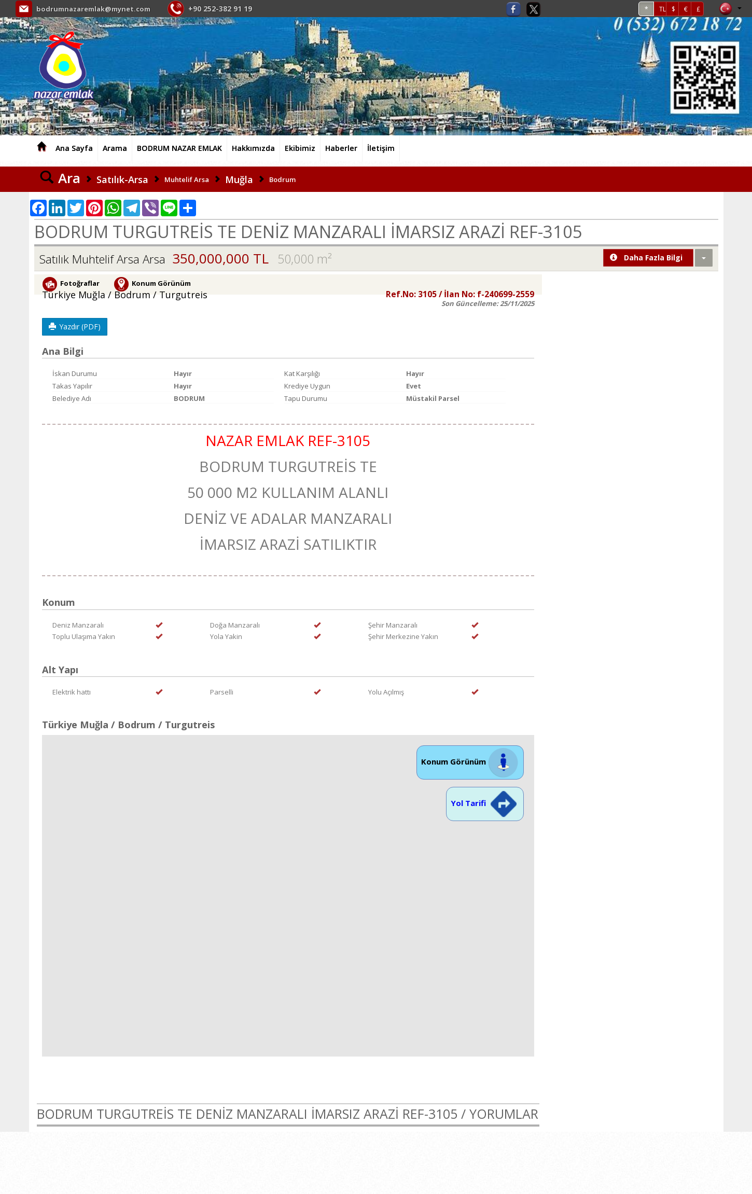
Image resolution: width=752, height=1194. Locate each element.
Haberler (341, 148)
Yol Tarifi (485, 803)
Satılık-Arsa (122, 179)
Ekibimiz (300, 148)
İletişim (381, 148)
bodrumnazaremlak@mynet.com (98, 8)
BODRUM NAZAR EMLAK (179, 148)
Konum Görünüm (470, 761)
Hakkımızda (253, 148)
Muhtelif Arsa (186, 179)
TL (662, 9)
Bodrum (282, 179)
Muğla (239, 179)
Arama (115, 148)
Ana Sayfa (74, 148)
